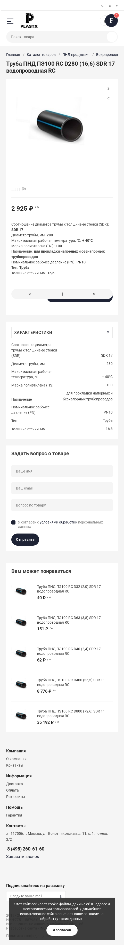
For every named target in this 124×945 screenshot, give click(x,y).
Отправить (25, 539)
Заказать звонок (22, 856)
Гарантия (14, 815)
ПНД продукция (75, 55)
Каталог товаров (41, 55)
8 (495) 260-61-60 (25, 849)
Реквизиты (15, 797)
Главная (13, 55)
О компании (16, 759)
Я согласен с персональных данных (60, 524)
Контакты (14, 765)
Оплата (12, 790)
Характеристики (33, 332)
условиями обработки (58, 522)
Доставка (14, 784)
